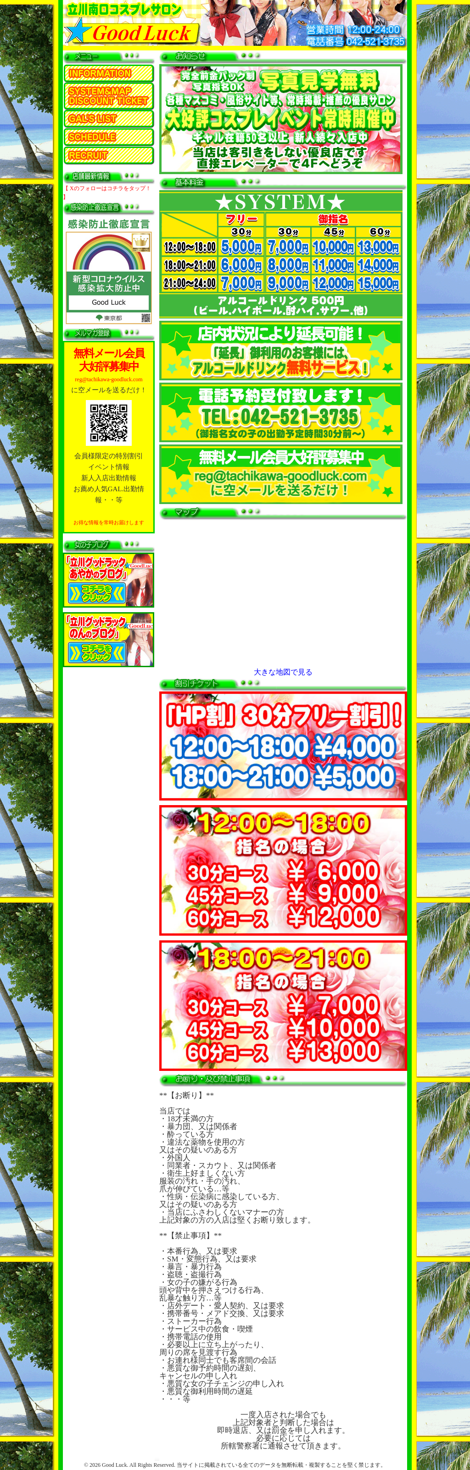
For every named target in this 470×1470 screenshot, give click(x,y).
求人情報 (109, 156)
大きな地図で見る (283, 672)
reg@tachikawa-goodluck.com (108, 379)
